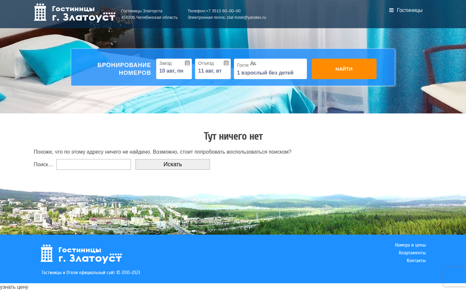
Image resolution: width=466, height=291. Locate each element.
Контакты (416, 260)
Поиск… (43, 164)
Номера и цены (410, 245)
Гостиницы (406, 10)
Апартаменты (412, 253)
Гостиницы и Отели (60, 272)
